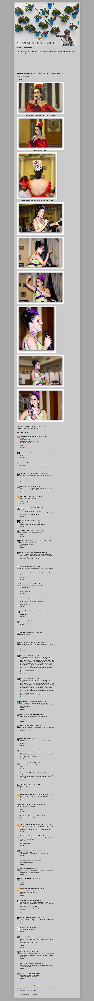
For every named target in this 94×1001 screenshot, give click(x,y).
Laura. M (22, 738)
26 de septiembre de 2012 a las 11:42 (31, 784)
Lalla (21, 951)
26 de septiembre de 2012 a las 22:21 (43, 824)
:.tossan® (22, 973)
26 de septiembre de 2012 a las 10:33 (37, 772)
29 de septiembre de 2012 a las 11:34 (31, 868)
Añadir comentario (22, 982)
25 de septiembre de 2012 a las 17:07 (43, 701)
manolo (22, 566)
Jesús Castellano (24, 642)
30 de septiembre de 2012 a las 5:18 (36, 917)
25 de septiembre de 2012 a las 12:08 (34, 598)
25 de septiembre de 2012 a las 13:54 (38, 621)
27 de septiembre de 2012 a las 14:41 (35, 850)
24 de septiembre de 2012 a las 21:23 (32, 462)
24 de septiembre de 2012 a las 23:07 (31, 520)
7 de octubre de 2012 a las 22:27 (33, 973)
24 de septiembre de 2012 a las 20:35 (37, 436)
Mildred (22, 583)
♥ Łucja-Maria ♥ (24, 436)
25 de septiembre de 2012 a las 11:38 (33, 583)
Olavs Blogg (23, 507)
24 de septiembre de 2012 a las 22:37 (34, 496)
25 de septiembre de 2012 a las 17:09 (38, 714)
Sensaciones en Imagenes (26, 452)
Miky (21, 462)
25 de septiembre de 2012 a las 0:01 (43, 540)
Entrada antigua (50, 988)
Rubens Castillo (24, 772)
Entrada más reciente (22, 988)
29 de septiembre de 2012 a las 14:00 (31, 878)
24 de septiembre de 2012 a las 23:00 (35, 507)
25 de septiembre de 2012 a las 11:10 (33, 566)
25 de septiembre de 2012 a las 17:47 (32, 725)
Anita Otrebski (24, 611)
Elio (21, 868)
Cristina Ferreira (24, 804)
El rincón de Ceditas (25, 552)
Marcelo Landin (24, 917)
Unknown (22, 598)
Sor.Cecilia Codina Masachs (27, 540)
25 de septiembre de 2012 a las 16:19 (37, 642)
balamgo (22, 632)
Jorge (21, 900)
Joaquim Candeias (25, 473)
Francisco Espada (24, 621)
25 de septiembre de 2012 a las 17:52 (33, 738)
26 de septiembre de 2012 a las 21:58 (36, 815)
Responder (22, 447)
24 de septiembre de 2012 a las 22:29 (38, 473)
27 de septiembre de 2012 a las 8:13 (36, 835)
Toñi (21, 784)
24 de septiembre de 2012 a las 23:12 (35, 530)
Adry (21, 878)
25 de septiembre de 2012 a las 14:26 (33, 632)
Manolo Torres (23, 963)
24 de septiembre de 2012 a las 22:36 (33, 486)
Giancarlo (22, 927)
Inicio (37, 988)
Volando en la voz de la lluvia (27, 824)
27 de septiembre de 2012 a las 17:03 (34, 860)
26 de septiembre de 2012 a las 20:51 (37, 804)
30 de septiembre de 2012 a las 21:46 (33, 936)
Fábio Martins (23, 815)
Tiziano (22, 936)
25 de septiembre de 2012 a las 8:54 (39, 552)
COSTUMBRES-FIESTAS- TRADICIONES (30, 428)
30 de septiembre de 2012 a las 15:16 (34, 927)
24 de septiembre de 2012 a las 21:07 (42, 452)
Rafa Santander (24, 835)
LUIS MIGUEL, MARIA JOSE (27, 701)
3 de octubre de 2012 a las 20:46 (30, 951)
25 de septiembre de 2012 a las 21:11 (32, 762)
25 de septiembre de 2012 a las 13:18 (36, 611)
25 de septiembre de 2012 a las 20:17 (34, 750)
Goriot (22, 725)
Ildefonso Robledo (24, 714)
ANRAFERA (23, 530)
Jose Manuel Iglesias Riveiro (27, 794)
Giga (21, 520)
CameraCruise (23, 888)
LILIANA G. (23, 750)
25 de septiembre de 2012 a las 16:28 (32, 655)
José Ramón (23, 850)
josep (21, 655)
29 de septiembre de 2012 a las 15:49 (32, 900)
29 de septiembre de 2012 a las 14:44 (36, 888)
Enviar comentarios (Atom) (29, 990)
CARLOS (22, 486)
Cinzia (21, 762)
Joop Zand (23, 496)
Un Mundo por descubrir (25, 843)
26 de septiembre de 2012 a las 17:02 (43, 794)
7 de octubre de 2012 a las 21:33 (35, 963)
